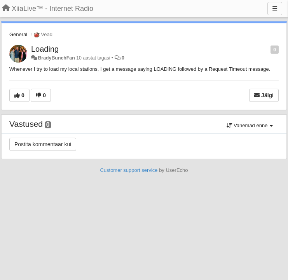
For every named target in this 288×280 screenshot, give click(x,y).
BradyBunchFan (56, 58)
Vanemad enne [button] (250, 125)
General (18, 34)
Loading (45, 49)
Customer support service (128, 170)
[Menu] (274, 8)
